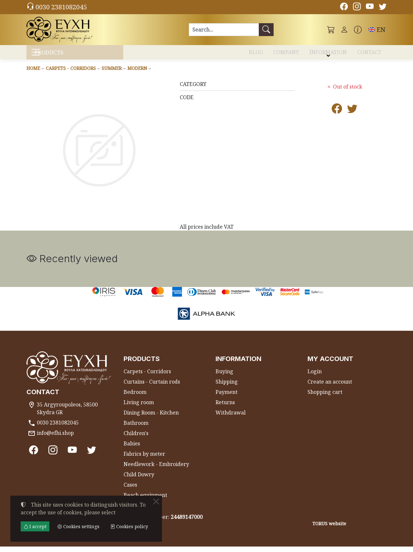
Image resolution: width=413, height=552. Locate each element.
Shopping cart (324, 397)
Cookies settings (49, 543)
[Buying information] (358, 30)
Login (314, 376)
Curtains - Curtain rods (152, 387)
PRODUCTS (61, 55)
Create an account (329, 387)
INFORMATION (328, 54)
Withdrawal (231, 418)
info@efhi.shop (55, 438)
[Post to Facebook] (337, 115)
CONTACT (369, 54)
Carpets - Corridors (71, 74)
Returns (225, 407)
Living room (139, 407)
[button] (331, 29)
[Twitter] (383, 7)
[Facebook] (344, 7)
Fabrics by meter (144, 459)
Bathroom (136, 428)
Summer (112, 74)
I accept (35, 526)
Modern (137, 74)
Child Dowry (139, 479)
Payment (226, 397)
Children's (136, 438)
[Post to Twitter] (352, 115)
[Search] (224, 29)
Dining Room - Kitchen (151, 418)
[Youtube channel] (370, 7)
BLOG (256, 54)
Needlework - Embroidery (156, 469)
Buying (224, 376)
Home (33, 74)
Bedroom (135, 397)
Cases (130, 490)
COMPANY (286, 54)
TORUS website (329, 529)
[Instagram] (357, 7)
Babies (132, 448)
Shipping (227, 387)
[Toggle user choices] (344, 30)
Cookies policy (129, 526)
